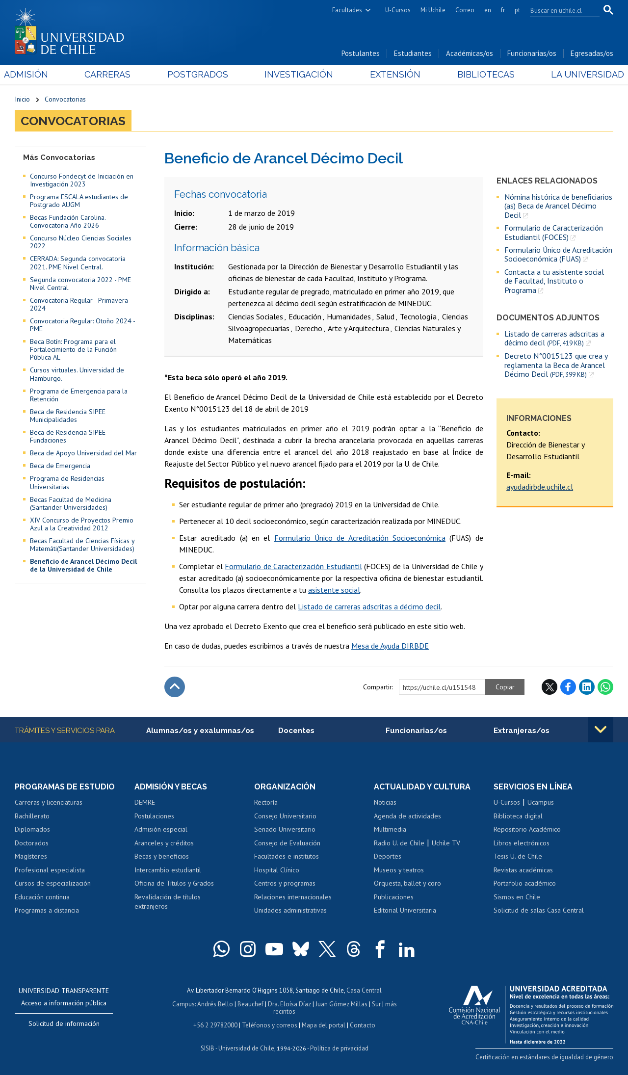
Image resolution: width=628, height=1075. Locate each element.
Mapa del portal (323, 1025)
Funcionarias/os (531, 53)
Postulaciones (154, 816)
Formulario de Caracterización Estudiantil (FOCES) (553, 232)
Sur (376, 1004)
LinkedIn (586, 686)
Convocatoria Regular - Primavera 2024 (79, 304)
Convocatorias (65, 99)
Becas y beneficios (161, 856)
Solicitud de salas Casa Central (539, 910)
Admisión (37, 74)
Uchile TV (446, 843)
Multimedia (390, 829)
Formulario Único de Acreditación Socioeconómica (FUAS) (558, 254)
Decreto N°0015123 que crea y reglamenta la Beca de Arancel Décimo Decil (555, 365)
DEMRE (144, 802)
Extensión (391, 74)
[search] (559, 10)
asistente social (334, 590)
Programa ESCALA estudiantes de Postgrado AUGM (79, 200)
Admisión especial (160, 829)
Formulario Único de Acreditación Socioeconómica (359, 538)
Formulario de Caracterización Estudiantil (293, 566)
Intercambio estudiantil (167, 869)
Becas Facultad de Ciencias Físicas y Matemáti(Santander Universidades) (82, 544)
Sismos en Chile (517, 896)
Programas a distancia (47, 910)
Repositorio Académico (527, 829)
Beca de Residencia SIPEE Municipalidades (67, 415)
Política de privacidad (339, 1048)
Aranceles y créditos (164, 843)
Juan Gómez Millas (341, 1004)
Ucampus (540, 802)
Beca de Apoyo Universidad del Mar (83, 452)
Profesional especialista (50, 869)
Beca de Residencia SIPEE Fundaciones (67, 436)
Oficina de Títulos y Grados (174, 883)
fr (503, 10)
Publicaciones (394, 896)
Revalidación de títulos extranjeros (167, 901)
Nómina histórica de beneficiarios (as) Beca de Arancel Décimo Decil (558, 205)
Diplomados (32, 829)
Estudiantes (413, 53)
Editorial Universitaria (405, 910)
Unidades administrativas (290, 910)
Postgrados (201, 74)
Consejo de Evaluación (287, 843)
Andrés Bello (215, 1004)
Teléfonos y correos (269, 1025)
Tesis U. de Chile (518, 856)
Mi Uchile (432, 10)
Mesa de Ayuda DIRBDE (390, 646)
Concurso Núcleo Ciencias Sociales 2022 (80, 242)
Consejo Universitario (285, 816)
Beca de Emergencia (60, 465)
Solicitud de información (64, 1023)
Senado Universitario (284, 829)
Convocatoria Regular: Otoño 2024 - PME (82, 324)
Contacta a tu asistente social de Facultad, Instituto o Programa (554, 280)
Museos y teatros (399, 869)
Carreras (115, 74)
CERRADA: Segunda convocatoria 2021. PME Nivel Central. (78, 262)
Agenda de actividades (407, 816)
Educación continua (42, 896)
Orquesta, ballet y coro (407, 883)
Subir (174, 687)
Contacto (362, 1025)
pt (517, 10)
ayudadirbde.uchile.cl (539, 487)
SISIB (207, 1048)
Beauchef (250, 1004)
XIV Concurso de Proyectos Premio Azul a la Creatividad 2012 (81, 524)
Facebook (568, 687)
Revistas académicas (523, 869)
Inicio (22, 99)
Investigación (298, 74)
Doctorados (32, 843)
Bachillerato (32, 816)
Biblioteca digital (518, 816)
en (487, 10)
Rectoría (266, 802)
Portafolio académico (525, 883)
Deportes (387, 856)
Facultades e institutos (286, 856)
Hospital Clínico (276, 869)
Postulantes (360, 53)
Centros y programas (284, 883)
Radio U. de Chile (399, 843)
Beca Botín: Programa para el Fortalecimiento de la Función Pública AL (73, 349)
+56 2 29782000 (215, 1025)
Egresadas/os (592, 53)
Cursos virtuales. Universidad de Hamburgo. (77, 374)
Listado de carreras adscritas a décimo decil (554, 338)
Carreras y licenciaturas (48, 802)
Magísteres (31, 856)
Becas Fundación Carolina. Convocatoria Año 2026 (67, 221)
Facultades (347, 10)
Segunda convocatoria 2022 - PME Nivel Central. (80, 283)
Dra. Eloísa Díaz (289, 1004)
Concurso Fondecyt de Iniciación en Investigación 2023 (81, 180)
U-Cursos (398, 10)
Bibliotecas (478, 74)
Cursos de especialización (53, 883)
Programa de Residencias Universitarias (67, 482)
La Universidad (576, 74)
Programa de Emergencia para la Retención (79, 395)
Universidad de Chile (246, 1048)
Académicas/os (469, 53)
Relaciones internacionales (293, 896)
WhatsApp (605, 687)
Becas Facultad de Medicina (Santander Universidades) (70, 503)
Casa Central (364, 990)
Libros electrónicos (522, 843)
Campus (183, 1004)
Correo (464, 10)
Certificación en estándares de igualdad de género (544, 1057)
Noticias (385, 802)
